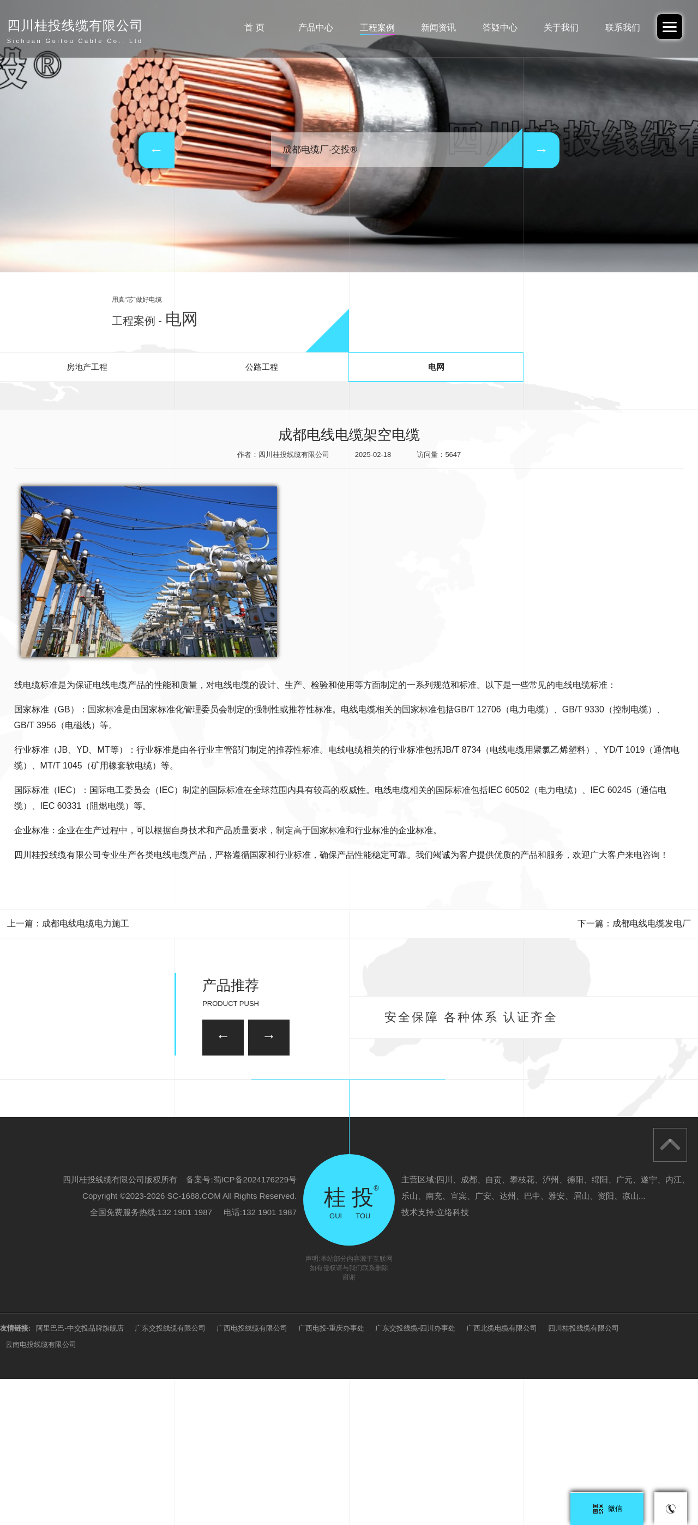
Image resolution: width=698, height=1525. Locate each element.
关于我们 (561, 27)
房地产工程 (87, 366)
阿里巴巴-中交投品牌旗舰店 (79, 1474)
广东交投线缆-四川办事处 (415, 1474)
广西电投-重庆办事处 (331, 1474)
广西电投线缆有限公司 (251, 1474)
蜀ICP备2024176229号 (255, 1325)
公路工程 (261, 366)
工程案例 (377, 27)
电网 (436, 366)
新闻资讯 (438, 27)
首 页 (254, 27)
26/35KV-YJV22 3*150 (147, 1146)
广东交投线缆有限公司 (170, 1474)
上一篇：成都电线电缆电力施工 (68, 923)
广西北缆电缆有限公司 (501, 1474)
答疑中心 (500, 27)
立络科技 (452, 1358)
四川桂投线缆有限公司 (583, 1474)
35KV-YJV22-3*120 (294, 1088)
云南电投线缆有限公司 (40, 1490)
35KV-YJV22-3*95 (548, 1146)
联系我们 (622, 27)
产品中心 (315, 27)
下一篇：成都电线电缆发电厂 (634, 923)
